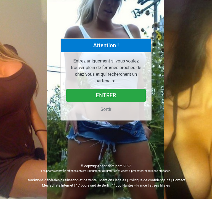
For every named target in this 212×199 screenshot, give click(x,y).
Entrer (106, 95)
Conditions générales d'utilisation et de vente (62, 180)
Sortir (106, 109)
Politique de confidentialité (149, 180)
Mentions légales (112, 180)
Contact (179, 180)
